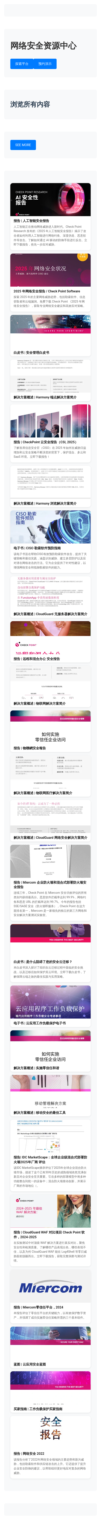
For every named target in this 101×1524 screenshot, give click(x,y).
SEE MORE (23, 145)
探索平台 (22, 64)
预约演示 (45, 64)
